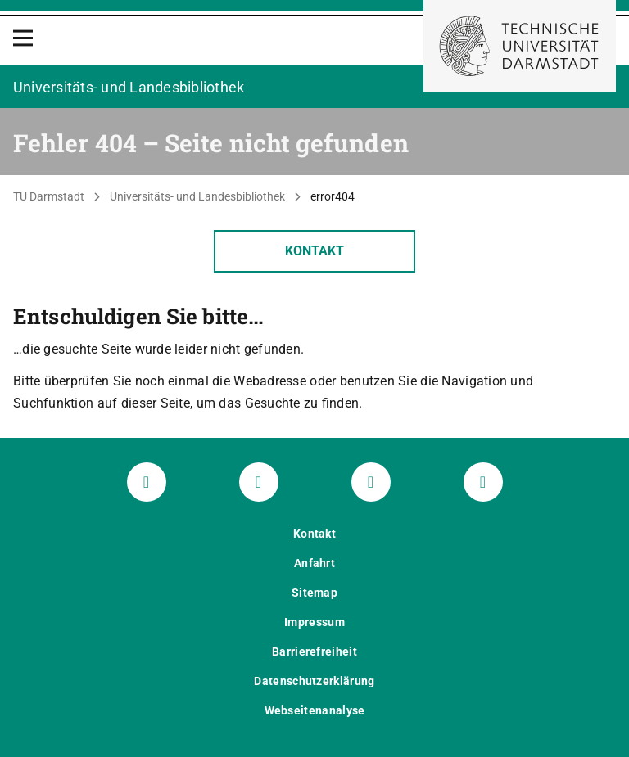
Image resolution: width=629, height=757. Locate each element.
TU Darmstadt (48, 196)
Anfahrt (314, 563)
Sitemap (314, 592)
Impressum (314, 622)
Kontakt (314, 251)
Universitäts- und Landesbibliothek (197, 196)
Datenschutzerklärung (314, 680)
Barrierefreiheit (314, 651)
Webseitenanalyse (315, 710)
